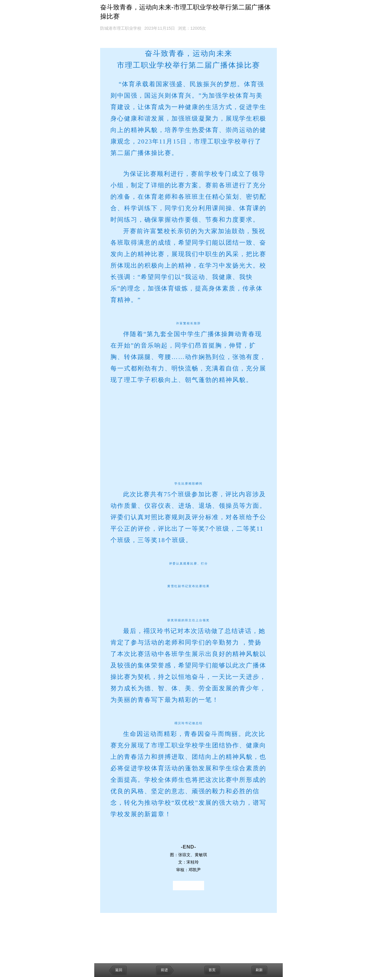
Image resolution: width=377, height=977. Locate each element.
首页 (212, 970)
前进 (164, 970)
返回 (118, 970)
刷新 (259, 970)
